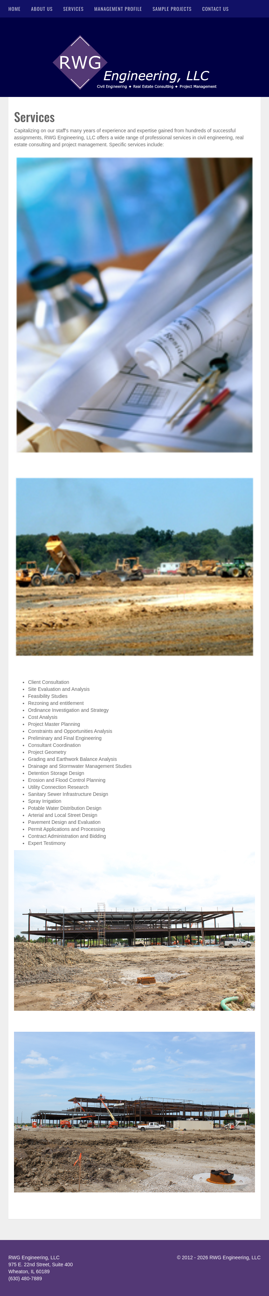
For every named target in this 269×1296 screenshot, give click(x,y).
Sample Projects (172, 8)
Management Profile (118, 8)
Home (14, 8)
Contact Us (215, 8)
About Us (42, 8)
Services (73, 8)
